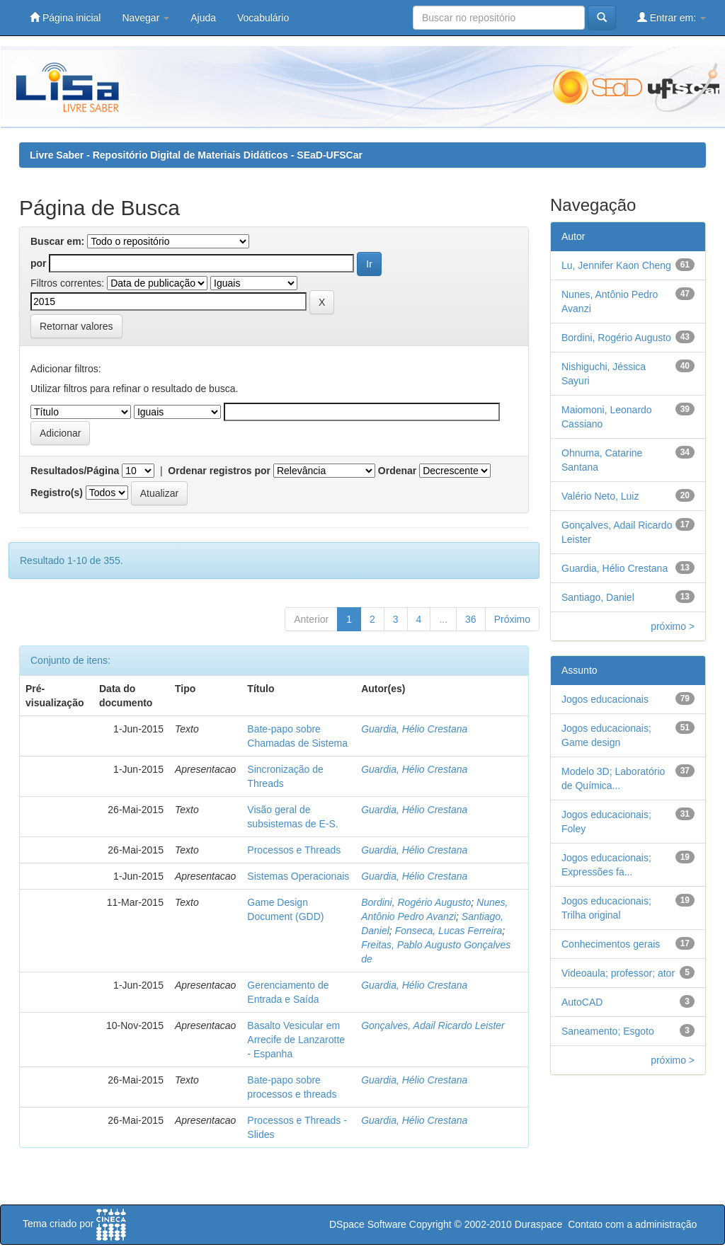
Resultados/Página (74, 470)
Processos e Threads (294, 850)
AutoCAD (582, 1002)
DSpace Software (367, 1224)
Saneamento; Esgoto (607, 1031)
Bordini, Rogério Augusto (416, 902)
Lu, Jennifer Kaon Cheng (616, 265)
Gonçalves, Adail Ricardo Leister (433, 1025)
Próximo (512, 619)
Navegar (145, 17)
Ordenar (397, 470)
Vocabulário (263, 17)
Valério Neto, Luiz (600, 496)
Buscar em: (57, 241)
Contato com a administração (632, 1224)
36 (470, 619)
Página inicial (65, 17)
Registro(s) (56, 492)
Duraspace (539, 1224)
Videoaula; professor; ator (618, 973)
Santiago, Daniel (597, 597)
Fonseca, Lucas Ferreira (449, 930)
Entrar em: (671, 17)
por (38, 263)
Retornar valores (76, 326)
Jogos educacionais (605, 699)
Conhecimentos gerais (610, 944)
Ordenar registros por (219, 470)
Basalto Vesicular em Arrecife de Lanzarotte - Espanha (296, 1039)
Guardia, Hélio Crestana (414, 729)
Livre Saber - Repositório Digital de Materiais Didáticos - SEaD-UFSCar (196, 155)
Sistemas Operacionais (298, 876)
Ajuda (203, 17)
